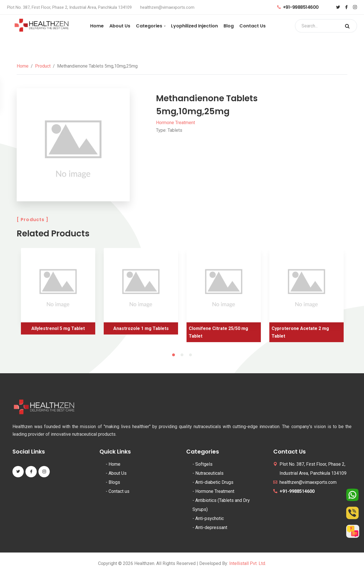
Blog (229, 26)
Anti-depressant (211, 527)
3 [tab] (190, 354)
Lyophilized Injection (194, 26)
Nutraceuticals (209, 473)
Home (97, 26)
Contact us (119, 491)
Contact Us (252, 26)
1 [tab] (173, 354)
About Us (119, 26)
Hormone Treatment (175, 122)
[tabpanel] (58, 293)
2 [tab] (182, 354)
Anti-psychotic (209, 518)
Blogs (114, 482)
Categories (149, 26)
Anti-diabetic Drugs (214, 482)
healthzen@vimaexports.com (167, 7)
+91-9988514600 (298, 7)
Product (43, 66)
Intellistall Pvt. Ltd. (247, 563)
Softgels (204, 464)
